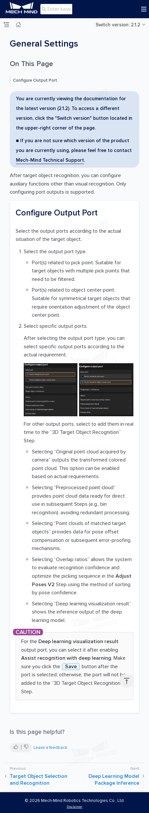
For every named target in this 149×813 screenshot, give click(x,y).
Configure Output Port (35, 80)
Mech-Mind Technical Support (50, 160)
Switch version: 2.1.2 (118, 25)
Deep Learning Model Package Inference (113, 779)
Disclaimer (74, 807)
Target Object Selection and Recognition (38, 779)
